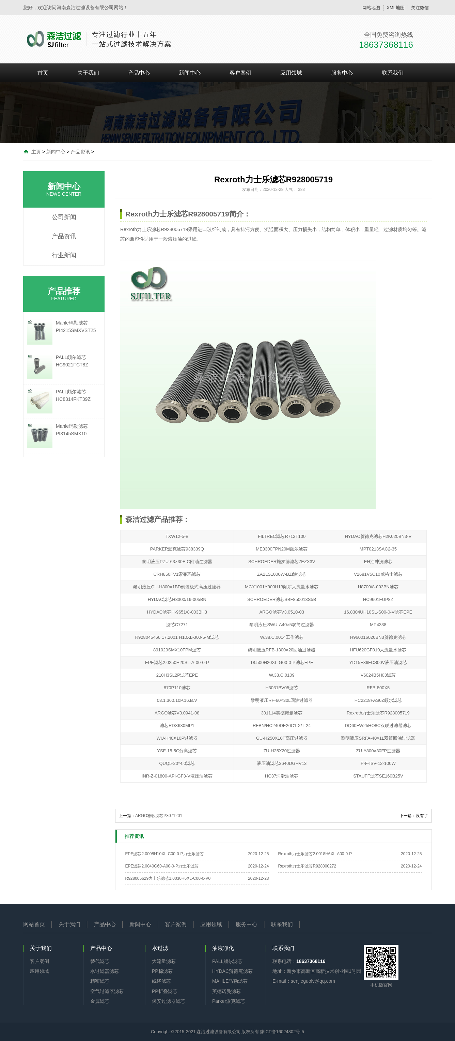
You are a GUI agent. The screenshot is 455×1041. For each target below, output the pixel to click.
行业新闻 (64, 255)
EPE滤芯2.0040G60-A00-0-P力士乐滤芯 (161, 866)
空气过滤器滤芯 (107, 991)
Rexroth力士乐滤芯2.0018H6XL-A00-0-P (315, 853)
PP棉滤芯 (162, 971)
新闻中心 (190, 73)
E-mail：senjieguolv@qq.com (303, 981)
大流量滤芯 (164, 961)
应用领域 (291, 73)
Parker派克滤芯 (228, 1001)
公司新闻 (64, 217)
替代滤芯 (99, 961)
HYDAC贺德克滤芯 (232, 971)
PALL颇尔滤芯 (227, 961)
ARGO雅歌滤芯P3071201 (158, 815)
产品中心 (139, 73)
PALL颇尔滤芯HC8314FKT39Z (73, 395)
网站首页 (34, 924)
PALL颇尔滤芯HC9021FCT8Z (72, 360)
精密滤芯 (99, 981)
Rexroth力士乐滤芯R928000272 (307, 866)
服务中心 (342, 73)
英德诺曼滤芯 (226, 991)
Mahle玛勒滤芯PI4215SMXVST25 (76, 326)
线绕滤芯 (161, 981)
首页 (42, 73)
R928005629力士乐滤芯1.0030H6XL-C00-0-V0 (167, 878)
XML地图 (396, 7)
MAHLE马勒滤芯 (230, 981)
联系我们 (393, 73)
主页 (36, 151)
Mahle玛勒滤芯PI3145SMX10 (72, 429)
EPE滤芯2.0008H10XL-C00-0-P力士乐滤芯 (164, 853)
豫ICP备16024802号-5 (282, 1031)
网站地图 (371, 7)
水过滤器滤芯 (104, 971)
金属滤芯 (99, 1001)
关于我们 (88, 73)
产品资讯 (80, 151)
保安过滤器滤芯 (168, 1001)
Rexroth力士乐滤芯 (140, 229)
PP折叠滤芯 (164, 991)
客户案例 (240, 73)
